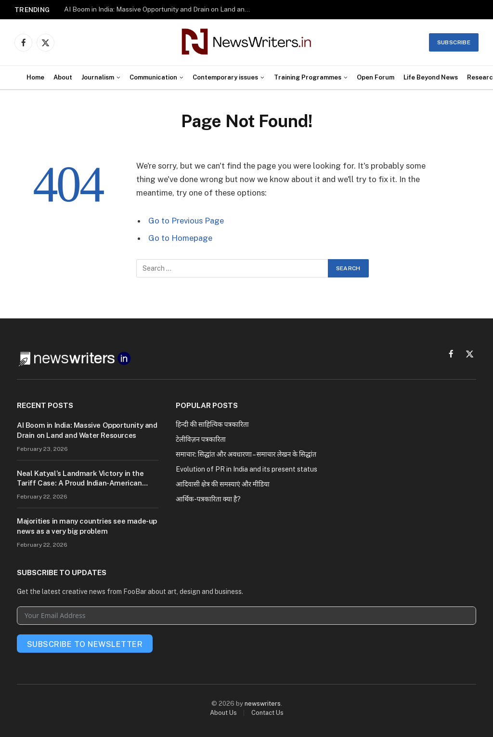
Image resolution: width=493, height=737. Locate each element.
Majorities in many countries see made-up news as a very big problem (87, 526)
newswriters (263, 703)
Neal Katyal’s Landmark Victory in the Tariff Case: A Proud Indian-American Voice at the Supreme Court (80, 478)
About (62, 77)
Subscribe (453, 42)
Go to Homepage (180, 238)
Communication (153, 77)
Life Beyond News (430, 77)
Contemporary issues (225, 77)
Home (35, 77)
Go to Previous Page (186, 220)
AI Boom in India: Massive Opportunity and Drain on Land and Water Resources (160, 9)
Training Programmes (307, 77)
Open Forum (375, 77)
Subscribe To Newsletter (85, 644)
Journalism (97, 77)
